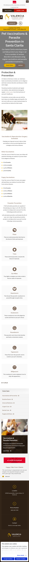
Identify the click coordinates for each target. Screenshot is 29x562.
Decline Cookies (20, 558)
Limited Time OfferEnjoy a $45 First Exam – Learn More (13, 28)
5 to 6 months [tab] (7, 170)
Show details (20, 555)
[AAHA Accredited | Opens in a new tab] (14, 460)
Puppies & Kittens (7, 414)
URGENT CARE (20, 10)
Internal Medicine (7, 403)
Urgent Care (6, 406)
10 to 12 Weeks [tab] (7, 190)
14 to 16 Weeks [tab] (7, 168)
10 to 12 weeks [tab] (7, 165)
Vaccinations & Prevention (9, 395)
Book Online (8, 10)
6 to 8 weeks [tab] (7, 162)
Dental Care (5, 410)
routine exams (9, 92)
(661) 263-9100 (15, 7)
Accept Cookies (8, 558)
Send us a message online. (14, 525)
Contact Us (12, 23)
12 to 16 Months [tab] (7, 196)
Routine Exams (6, 399)
